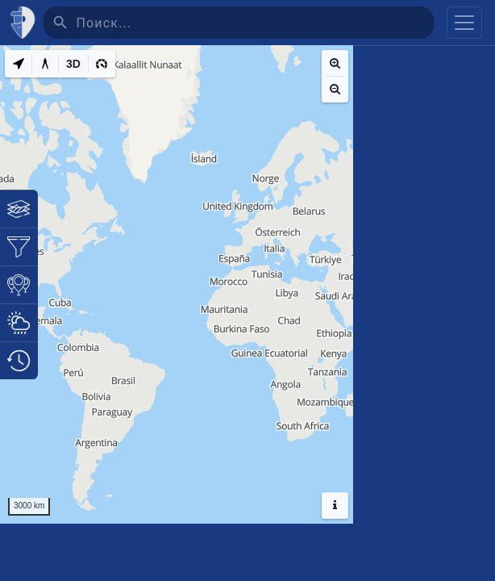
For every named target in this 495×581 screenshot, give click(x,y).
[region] (176, 284)
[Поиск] (255, 22)
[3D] (73, 64)
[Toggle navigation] (464, 22)
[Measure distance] (45, 64)
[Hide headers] (334, 505)
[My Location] (18, 64)
